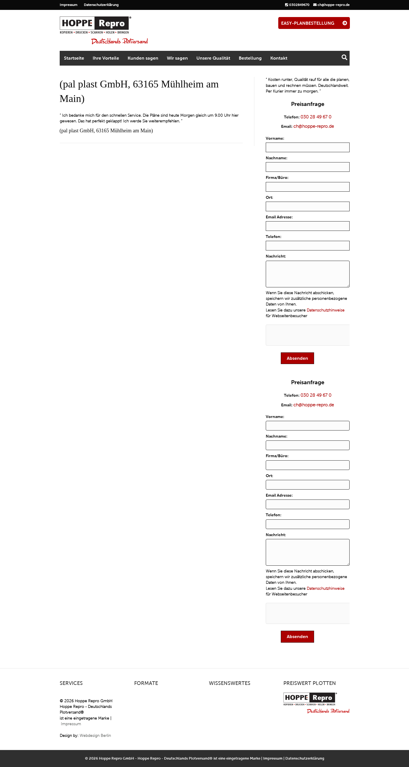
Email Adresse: (279, 217)
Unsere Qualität (213, 58)
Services (71, 683)
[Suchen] (344, 57)
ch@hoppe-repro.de (333, 5)
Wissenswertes (229, 683)
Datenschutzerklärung (101, 5)
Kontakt (278, 58)
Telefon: (273, 236)
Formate (146, 683)
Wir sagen (177, 58)
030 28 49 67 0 (315, 116)
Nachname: (276, 158)
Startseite (74, 58)
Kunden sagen (143, 58)
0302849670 (299, 5)
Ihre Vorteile (106, 58)
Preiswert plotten (309, 683)
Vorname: (275, 138)
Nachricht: (276, 256)
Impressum (68, 5)
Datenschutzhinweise (325, 310)
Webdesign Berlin (95, 735)
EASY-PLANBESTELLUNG (314, 23)
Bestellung (250, 58)
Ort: (269, 197)
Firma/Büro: (277, 177)
